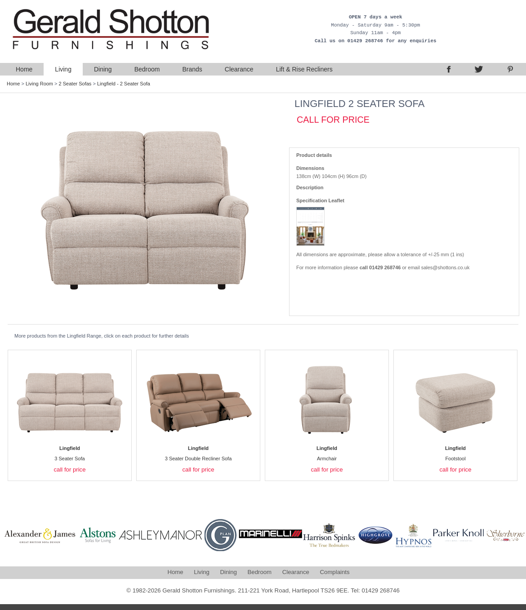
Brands (192, 69)
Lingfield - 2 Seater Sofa (123, 83)
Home (24, 69)
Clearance (239, 69)
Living (63, 69)
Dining (103, 69)
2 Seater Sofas (75, 83)
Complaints (335, 572)
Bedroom (147, 69)
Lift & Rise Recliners (304, 69)
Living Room (39, 83)
